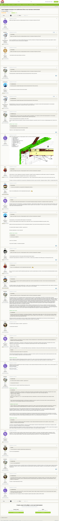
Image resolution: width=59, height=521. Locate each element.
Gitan (5, 248)
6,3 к (5, 219)
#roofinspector (5, 212)
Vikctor (5, 183)
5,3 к (5, 255)
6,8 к (5, 54)
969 (5, 74)
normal (5, 197)
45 (5, 25)
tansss (5, 263)
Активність (13, 4)
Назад (4, 15)
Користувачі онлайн (25, 4)
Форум (2, 5)
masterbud (5, 67)
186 (5, 452)
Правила (5, 4)
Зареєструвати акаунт (16, 512)
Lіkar (5, 18)
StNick (5, 47)
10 (17, 15)
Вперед (20, 15)
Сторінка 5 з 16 (26, 15)
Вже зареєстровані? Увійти (49, 1)
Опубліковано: (12, 18)
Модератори (31, 4)
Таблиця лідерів (19, 4)
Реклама (9, 4)
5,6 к (5, 204)
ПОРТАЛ (35, 4)
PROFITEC (6, 11)
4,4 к (5, 39)
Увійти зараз (42, 512)
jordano (5, 445)
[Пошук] (23, 2)
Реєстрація (56, 1)
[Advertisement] (25, 64)
